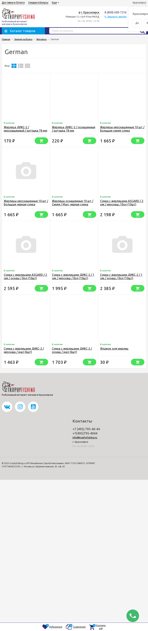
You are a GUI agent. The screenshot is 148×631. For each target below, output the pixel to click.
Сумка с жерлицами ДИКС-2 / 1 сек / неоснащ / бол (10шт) (73, 276)
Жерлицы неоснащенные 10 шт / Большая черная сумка (26, 202)
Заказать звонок (117, 16)
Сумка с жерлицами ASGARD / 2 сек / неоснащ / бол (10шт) (121, 202)
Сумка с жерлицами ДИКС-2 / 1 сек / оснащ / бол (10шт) (121, 276)
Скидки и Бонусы (38, 2)
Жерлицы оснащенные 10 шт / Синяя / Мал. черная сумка (72, 202)
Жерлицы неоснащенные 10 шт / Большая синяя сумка (122, 129)
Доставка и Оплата (13, 2)
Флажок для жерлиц (114, 348)
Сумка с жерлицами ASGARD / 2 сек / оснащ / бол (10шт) (25, 276)
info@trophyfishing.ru (85, 437)
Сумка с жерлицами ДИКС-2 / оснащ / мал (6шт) (72, 350)
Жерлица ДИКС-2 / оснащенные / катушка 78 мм (73, 129)
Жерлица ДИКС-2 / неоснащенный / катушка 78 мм (25, 129)
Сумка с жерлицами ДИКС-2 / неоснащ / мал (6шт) (24, 350)
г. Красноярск (90, 12)
